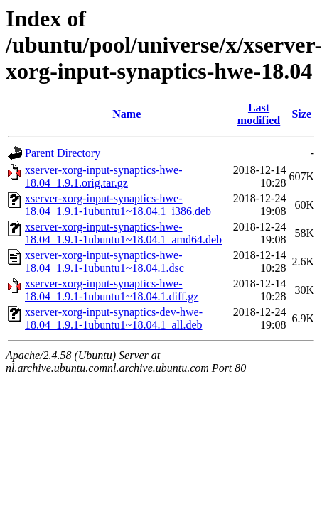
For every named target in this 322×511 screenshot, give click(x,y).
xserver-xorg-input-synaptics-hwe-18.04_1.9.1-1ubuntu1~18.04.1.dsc (104, 261)
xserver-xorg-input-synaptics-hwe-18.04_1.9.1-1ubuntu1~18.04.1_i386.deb (118, 204)
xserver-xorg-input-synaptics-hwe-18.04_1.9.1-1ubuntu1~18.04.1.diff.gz (111, 290)
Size (301, 114)
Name (126, 114)
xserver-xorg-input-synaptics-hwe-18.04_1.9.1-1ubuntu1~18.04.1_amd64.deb (123, 233)
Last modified (258, 113)
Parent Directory (62, 153)
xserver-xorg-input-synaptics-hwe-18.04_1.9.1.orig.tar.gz (104, 176)
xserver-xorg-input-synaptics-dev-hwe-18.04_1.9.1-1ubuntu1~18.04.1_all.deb (114, 318)
